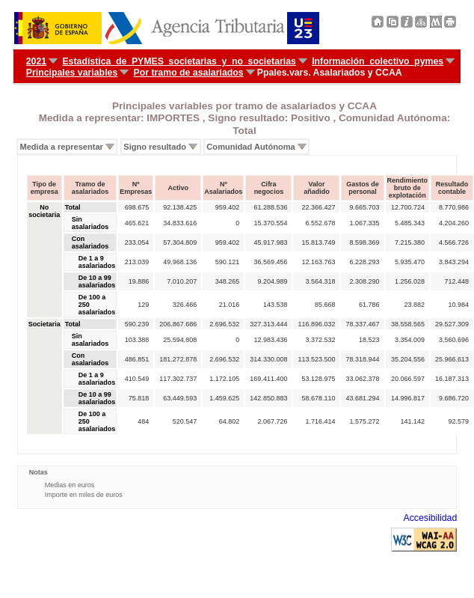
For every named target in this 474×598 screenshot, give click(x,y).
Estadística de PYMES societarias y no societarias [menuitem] (179, 61)
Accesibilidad (430, 518)
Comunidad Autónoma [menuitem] (250, 146)
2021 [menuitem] (36, 61)
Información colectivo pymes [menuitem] (377, 61)
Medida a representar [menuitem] (60, 146)
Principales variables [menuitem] (72, 72)
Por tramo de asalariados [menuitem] (189, 72)
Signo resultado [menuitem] (154, 146)
